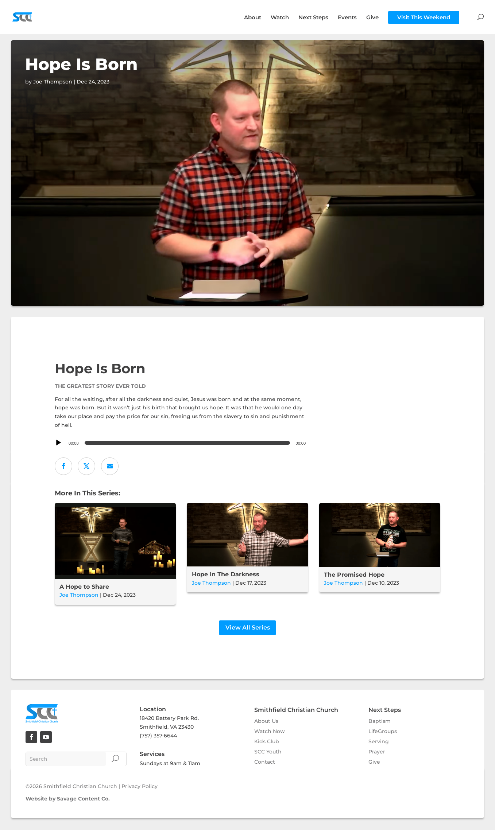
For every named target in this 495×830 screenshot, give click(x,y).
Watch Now (269, 732)
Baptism (379, 722)
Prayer (376, 752)
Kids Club (266, 742)
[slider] (187, 443)
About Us (266, 722)
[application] (181, 443)
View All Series (247, 628)
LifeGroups (382, 732)
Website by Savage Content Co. (68, 799)
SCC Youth (268, 752)
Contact (264, 763)
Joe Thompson (78, 595)
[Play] (58, 443)
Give (372, 18)
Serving (378, 742)
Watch (280, 18)
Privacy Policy (139, 787)
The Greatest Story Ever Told (100, 386)
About (252, 18)
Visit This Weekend (423, 17)
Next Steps (313, 18)
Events (347, 18)
